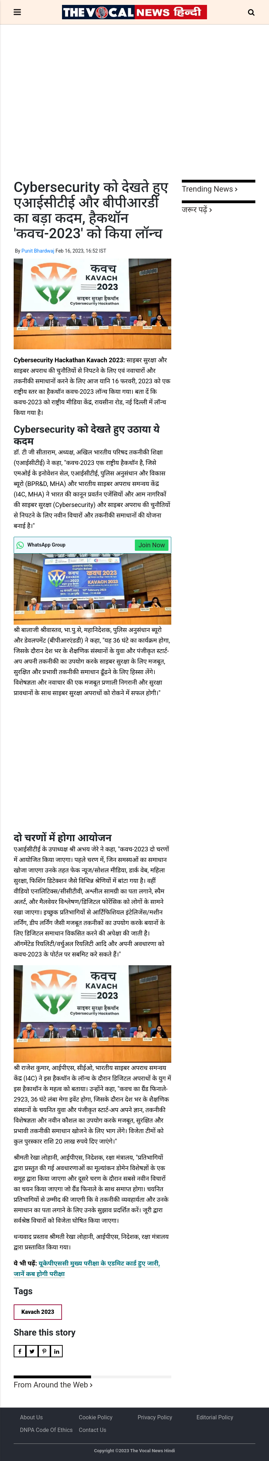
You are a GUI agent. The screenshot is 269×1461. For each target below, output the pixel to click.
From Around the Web (51, 1384)
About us (31, 1417)
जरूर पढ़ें (194, 209)
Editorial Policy (214, 1417)
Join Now (151, 545)
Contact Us (92, 1430)
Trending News (207, 189)
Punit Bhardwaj (37, 251)
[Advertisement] (134, 115)
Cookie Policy (95, 1417)
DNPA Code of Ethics (46, 1430)
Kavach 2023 (37, 1312)
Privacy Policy (155, 1417)
